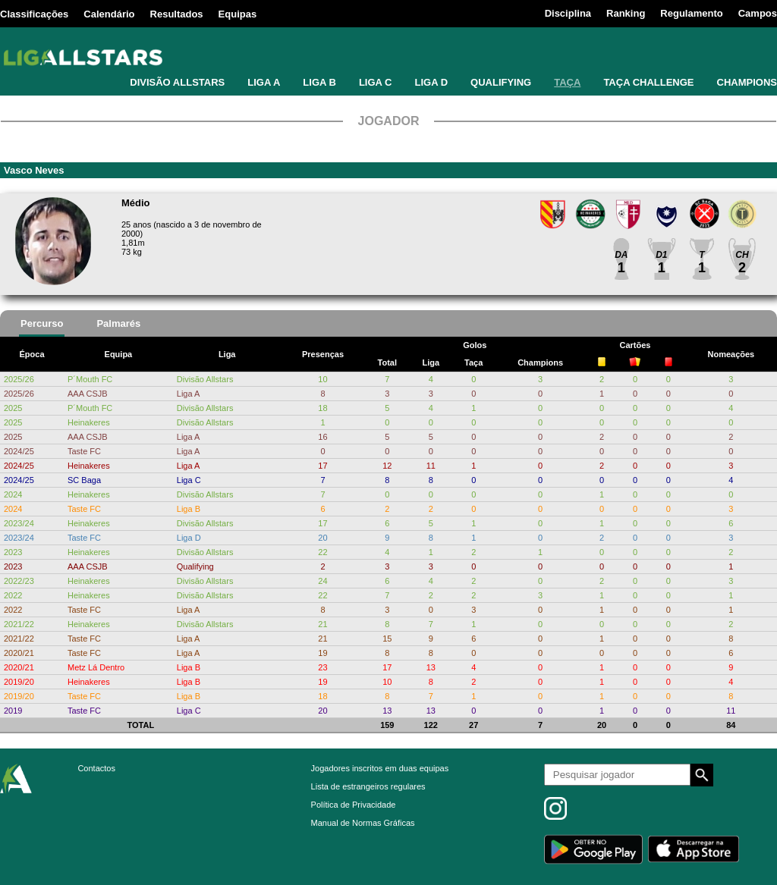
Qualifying (195, 566)
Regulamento (691, 13)
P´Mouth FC (90, 379)
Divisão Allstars (205, 379)
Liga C (189, 480)
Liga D (189, 537)
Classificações (34, 14)
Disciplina (568, 13)
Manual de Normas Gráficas (363, 822)
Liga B (188, 508)
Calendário (108, 14)
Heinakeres (89, 422)
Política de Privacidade (353, 804)
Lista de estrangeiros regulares (368, 786)
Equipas (238, 14)
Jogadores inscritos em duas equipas (380, 768)
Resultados (176, 14)
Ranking (625, 13)
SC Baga (84, 480)
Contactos (96, 768)
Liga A (188, 393)
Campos (757, 13)
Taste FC (84, 451)
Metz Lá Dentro (96, 667)
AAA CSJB (88, 393)
